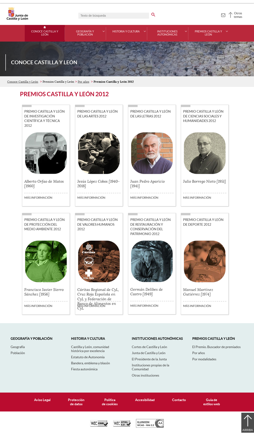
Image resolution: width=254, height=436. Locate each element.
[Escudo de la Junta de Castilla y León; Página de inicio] (17, 19)
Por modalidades (204, 359)
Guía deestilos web (211, 402)
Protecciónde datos (76, 402)
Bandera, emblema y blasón (90, 363)
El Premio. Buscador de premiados (216, 347)
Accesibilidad (145, 400)
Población (18, 353)
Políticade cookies (110, 402)
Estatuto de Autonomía (88, 357)
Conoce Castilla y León (44, 33)
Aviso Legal (42, 400)
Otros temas (238, 14)
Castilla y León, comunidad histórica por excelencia (90, 349)
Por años (83, 82)
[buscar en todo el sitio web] (153, 14)
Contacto (179, 400)
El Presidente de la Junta (149, 359)
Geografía (18, 347)
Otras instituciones (145, 375)
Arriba (247, 430)
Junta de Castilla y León (148, 353)
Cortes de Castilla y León (149, 347)
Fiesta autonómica (84, 369)
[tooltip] (223, 14)
